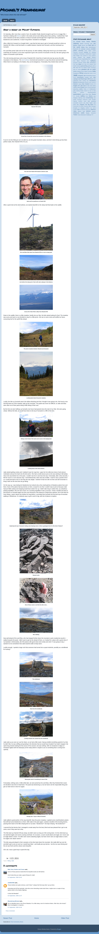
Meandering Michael (13, 901)
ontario (94, 85)
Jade (12, 860)
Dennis (19, 36)
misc (88, 80)
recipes (83, 94)
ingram (91, 73)
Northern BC (93, 84)
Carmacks (81, 52)
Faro (88, 62)
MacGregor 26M (85, 79)
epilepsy (93, 61)
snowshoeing (89, 97)
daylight (88, 57)
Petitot (78, 87)
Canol (85, 50)
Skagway (75, 97)
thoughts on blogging (79, 108)
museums (93, 82)
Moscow (75, 82)
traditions (87, 108)
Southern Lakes (82, 101)
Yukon (75, 114)
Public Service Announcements (84, 92)
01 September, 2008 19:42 (15, 877)
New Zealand (85, 84)
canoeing (80, 50)
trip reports (93, 108)
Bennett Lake (85, 45)
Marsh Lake (93, 78)
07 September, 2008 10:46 (15, 907)
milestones (75, 80)
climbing (94, 52)
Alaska (88, 41)
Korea (74, 77)
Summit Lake (82, 102)
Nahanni (75, 84)
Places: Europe (87, 87)
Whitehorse (76, 113)
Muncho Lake (88, 82)
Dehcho (94, 57)
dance (74, 57)
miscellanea (92, 80)
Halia (94, 71)
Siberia (91, 96)
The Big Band (89, 104)
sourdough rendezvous (82, 99)
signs (94, 96)
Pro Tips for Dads (91, 90)
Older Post (65, 918)
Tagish (87, 102)
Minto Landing (82, 80)
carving (86, 52)
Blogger (59, 929)
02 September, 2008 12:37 (15, 895)
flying (79, 64)
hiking (9, 860)
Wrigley (87, 113)
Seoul (86, 96)
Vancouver (88, 109)
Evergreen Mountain (77, 62)
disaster (80, 59)
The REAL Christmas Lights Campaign (87, 106)
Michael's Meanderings (22, 10)
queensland (77, 94)
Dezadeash (75, 59)
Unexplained (82, 109)
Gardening (78, 66)
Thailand (82, 104)
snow (84, 97)
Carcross (75, 52)
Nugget (75, 85)
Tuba (78, 109)
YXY (92, 114)
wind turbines (26, 60)
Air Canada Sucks (79, 41)
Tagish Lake (92, 102)
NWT (79, 85)
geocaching (84, 66)
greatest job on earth (88, 69)
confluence (76, 53)
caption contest (92, 50)
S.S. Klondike (76, 96)
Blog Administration (91, 47)
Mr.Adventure (81, 82)
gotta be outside (77, 69)
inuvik (94, 73)
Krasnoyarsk (80, 77)
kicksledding (89, 75)
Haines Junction (88, 71)
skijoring (80, 97)
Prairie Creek (83, 90)
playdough (93, 87)
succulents (75, 102)
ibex (89, 73)
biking (82, 47)
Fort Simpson (90, 64)
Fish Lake (75, 64)
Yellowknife (93, 113)
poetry (81, 89)
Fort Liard (84, 64)
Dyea (88, 60)
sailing (82, 96)
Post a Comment (10, 911)
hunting (85, 73)
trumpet (75, 109)
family (84, 62)
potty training (76, 90)
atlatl (91, 43)
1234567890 (11, 882)
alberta (81, 43)
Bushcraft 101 (76, 49)
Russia (94, 94)
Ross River (88, 94)
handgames (76, 73)
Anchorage (86, 43)
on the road (89, 85)
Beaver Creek (77, 45)
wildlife (82, 113)
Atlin (94, 43)
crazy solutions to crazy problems (88, 55)
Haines (82, 71)
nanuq (79, 84)
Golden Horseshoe (91, 67)
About (12, 20)
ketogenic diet (82, 75)
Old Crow (83, 85)
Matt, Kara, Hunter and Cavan (16, 869)
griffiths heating (77, 71)
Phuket (82, 87)
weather (94, 111)
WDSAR (88, 111)
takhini (74, 104)
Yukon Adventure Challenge (84, 114)
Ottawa (75, 87)
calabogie (83, 49)
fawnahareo (93, 62)
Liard (79, 79)
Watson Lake (81, 111)
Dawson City (81, 57)
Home (5, 20)
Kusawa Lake (88, 77)
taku (78, 104)
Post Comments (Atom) (17, 922)
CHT (90, 52)
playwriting (75, 89)
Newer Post (7, 918)
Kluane (94, 75)
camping (88, 49)
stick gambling (92, 101)
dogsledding (85, 59)
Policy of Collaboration (90, 89)
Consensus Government (85, 53)
